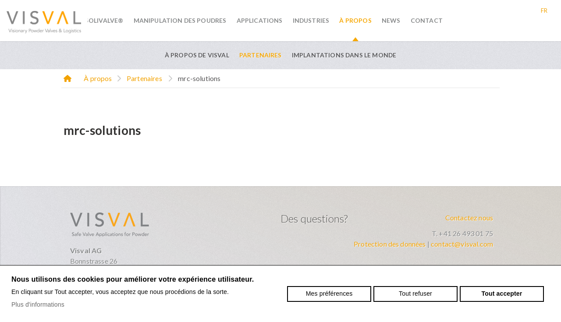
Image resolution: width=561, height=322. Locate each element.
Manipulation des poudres (180, 20)
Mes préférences (329, 293)
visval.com (44, 20)
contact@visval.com (462, 244)
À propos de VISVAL (197, 55)
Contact (427, 20)
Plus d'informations (37, 304)
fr (544, 10)
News (391, 20)
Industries (311, 20)
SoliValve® (104, 20)
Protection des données (390, 244)
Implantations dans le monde (344, 55)
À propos (355, 20)
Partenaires (260, 55)
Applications (260, 20)
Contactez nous (469, 217)
